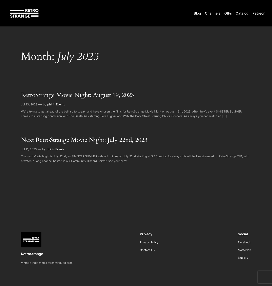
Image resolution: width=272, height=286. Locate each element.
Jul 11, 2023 (29, 149)
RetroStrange (32, 254)
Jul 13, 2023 (29, 104)
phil (49, 104)
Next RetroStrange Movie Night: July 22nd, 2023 (84, 140)
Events (60, 104)
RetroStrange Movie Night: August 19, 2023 (77, 95)
